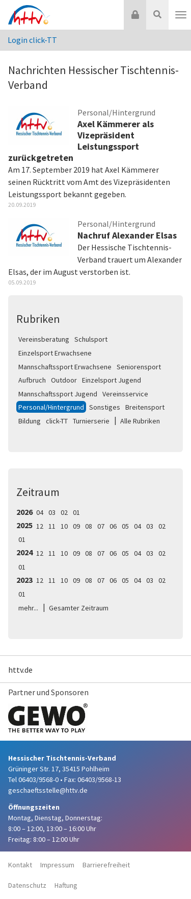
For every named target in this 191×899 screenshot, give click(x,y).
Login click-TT (32, 40)
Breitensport (145, 407)
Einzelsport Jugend (111, 380)
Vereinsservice (125, 393)
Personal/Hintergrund (51, 407)
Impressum (57, 864)
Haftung (65, 885)
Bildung (29, 420)
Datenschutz (27, 885)
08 (88, 526)
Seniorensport (139, 366)
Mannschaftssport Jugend (57, 393)
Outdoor (64, 380)
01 (76, 512)
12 (39, 526)
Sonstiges (104, 407)
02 (64, 512)
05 (125, 526)
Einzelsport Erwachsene (55, 353)
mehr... (28, 607)
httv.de (20, 670)
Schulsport (90, 339)
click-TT (57, 420)
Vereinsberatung (43, 339)
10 (64, 526)
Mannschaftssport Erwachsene (65, 366)
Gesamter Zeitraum (78, 607)
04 (39, 512)
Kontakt (20, 864)
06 (113, 526)
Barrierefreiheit (106, 864)
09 (76, 526)
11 (52, 526)
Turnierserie (91, 420)
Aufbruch (32, 380)
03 (52, 512)
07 (100, 526)
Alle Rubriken (140, 420)
